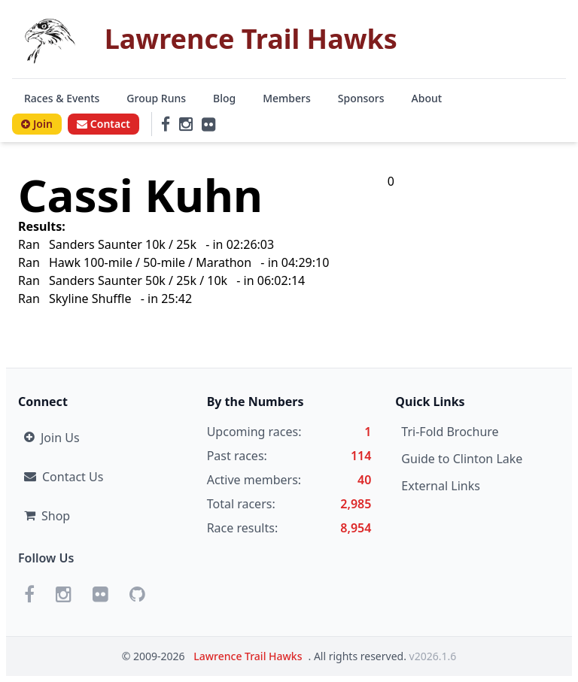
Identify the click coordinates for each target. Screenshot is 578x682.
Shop (47, 516)
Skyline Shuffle (90, 298)
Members (287, 98)
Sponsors (361, 98)
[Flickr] (208, 124)
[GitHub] (137, 594)
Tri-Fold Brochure (449, 431)
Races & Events (61, 98)
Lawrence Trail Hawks (247, 656)
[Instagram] (186, 124)
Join (37, 124)
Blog (224, 98)
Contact (103, 124)
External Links (440, 485)
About (427, 98)
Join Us (52, 437)
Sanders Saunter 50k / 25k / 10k (139, 280)
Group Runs (156, 98)
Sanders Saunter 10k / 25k (122, 244)
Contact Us (63, 476)
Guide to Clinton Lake (461, 458)
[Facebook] (165, 124)
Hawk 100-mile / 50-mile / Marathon (150, 262)
